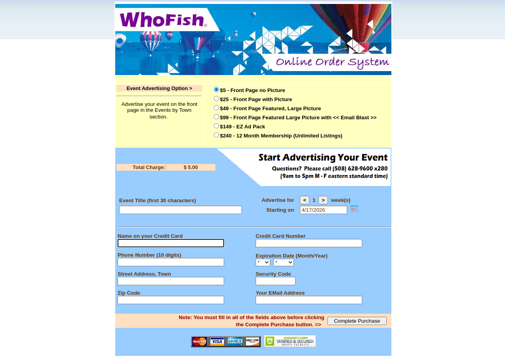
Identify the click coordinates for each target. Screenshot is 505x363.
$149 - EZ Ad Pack (242, 127)
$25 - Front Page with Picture (256, 99)
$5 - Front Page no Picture (252, 90)
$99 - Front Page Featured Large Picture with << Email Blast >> (298, 117)
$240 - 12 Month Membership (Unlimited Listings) (281, 136)
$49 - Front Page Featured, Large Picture (270, 108)
